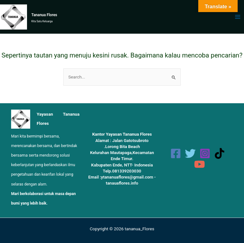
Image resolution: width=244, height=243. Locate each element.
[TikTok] (219, 153)
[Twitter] (190, 153)
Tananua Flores (44, 15)
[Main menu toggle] (237, 17)
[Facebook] (175, 153)
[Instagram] (205, 153)
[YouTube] (199, 164)
